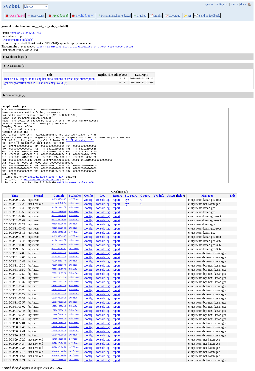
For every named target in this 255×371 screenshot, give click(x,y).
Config (88, 195)
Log (102, 195)
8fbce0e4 (74, 203)
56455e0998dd (59, 339)
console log (103, 199)
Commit (58, 195)
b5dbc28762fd (59, 207)
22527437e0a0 (59, 359)
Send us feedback (207, 15)
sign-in (208, 4)
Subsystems (36, 15)
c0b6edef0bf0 (59, 203)
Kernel (38, 195)
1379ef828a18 (59, 298)
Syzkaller (75, 195)
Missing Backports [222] (114, 15)
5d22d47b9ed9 (59, 343)
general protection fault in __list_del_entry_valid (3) (35, 82)
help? (180, 195)
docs (243, 4)
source (234, 4)
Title (232, 195)
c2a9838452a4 (59, 232)
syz (127, 199)
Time (14, 195)
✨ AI (187, 15)
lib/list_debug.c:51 (80, 147)
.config (88, 199)
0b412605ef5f (59, 199)
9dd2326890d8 (59, 211)
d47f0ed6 (74, 199)
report (116, 199)
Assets (171, 195)
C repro (145, 195)
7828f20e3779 (59, 253)
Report (117, 195)
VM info (158, 195)
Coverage (172, 15)
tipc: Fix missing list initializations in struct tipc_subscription (85, 46)
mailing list (221, 4)
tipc (21, 36)
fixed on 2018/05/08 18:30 (26, 32)
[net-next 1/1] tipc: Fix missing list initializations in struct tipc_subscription (49, 78)
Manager (207, 195)
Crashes (140, 15)
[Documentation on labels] (17, 39)
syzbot (11, 5)
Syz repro (131, 195)
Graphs (155, 15)
